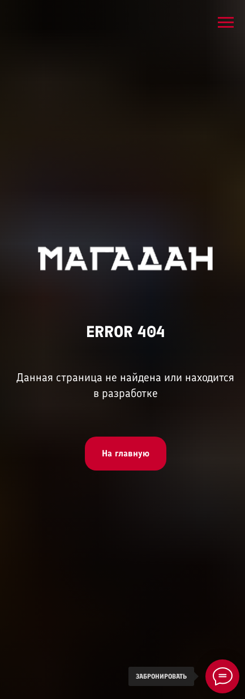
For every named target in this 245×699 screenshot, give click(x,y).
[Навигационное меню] (226, 22)
